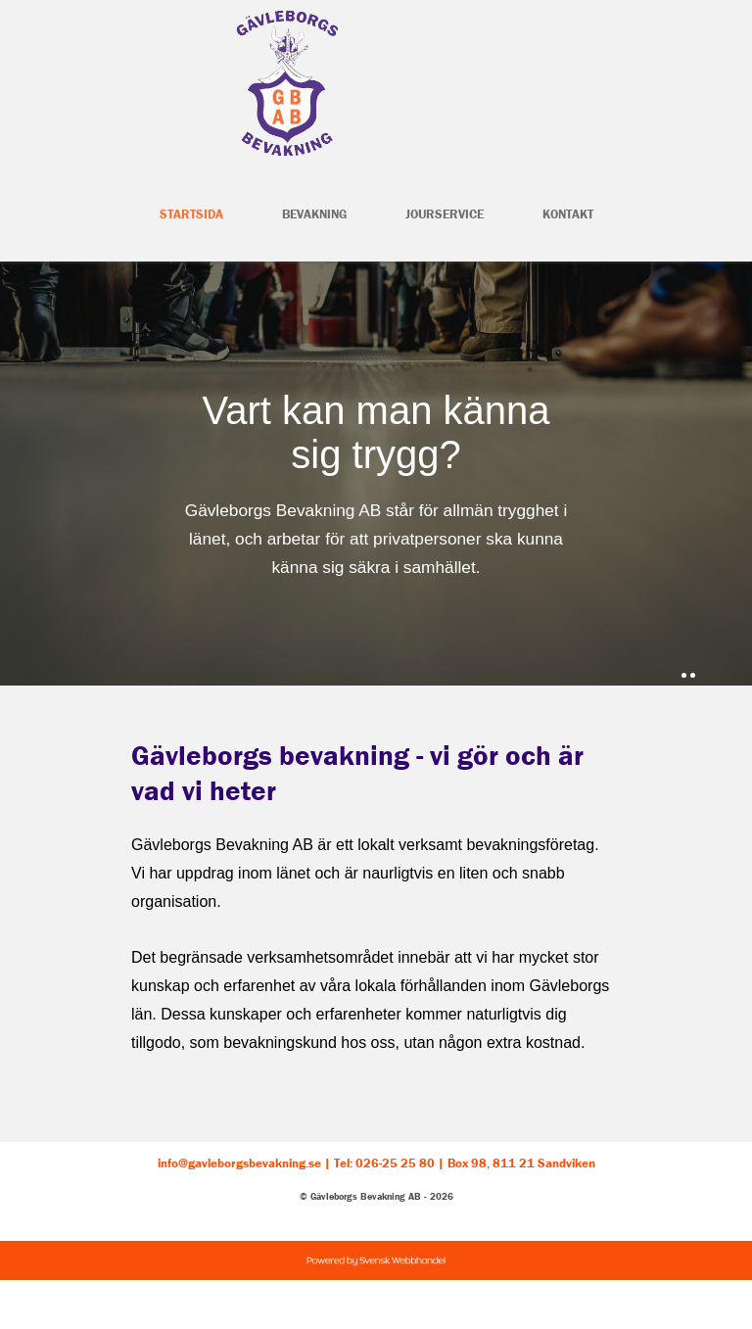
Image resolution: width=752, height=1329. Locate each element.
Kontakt (567, 214)
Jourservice (444, 214)
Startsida (191, 214)
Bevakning (314, 214)
